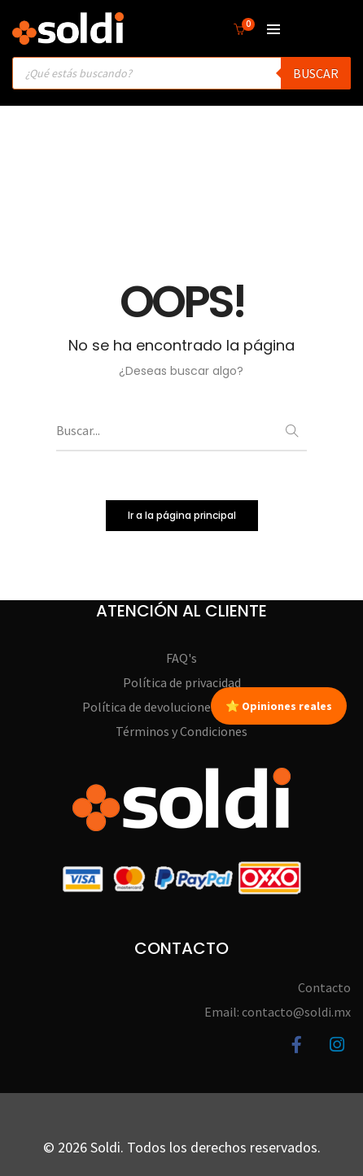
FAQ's (181, 658)
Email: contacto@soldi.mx (277, 1012)
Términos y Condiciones (181, 731)
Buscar (316, 73)
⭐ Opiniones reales (278, 706)
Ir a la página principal (182, 515)
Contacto (324, 987)
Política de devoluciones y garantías (181, 707)
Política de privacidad (182, 682)
